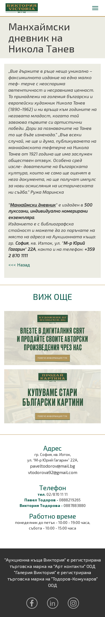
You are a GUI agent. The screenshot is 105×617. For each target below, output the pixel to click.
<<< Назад (19, 264)
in (52, 603)
